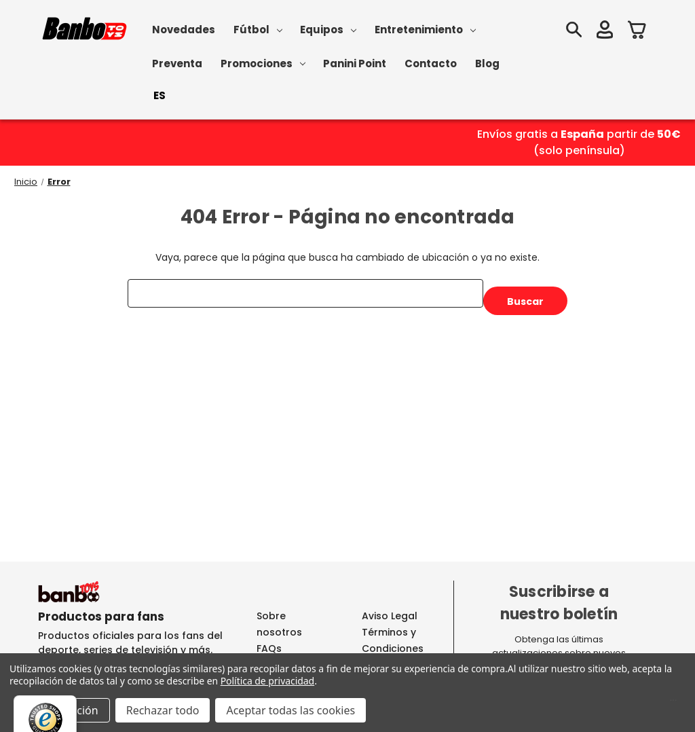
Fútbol (257, 29)
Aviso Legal (389, 616)
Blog (487, 63)
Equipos (328, 29)
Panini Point (354, 63)
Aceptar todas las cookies (290, 710)
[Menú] (673, 703)
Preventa (177, 63)
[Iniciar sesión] (604, 31)
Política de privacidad (267, 680)
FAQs (269, 648)
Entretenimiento (425, 29)
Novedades (183, 29)
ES (159, 95)
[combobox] (159, 95)
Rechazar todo (163, 710)
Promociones (263, 63)
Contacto (431, 63)
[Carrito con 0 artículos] (637, 31)
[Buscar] (573, 31)
